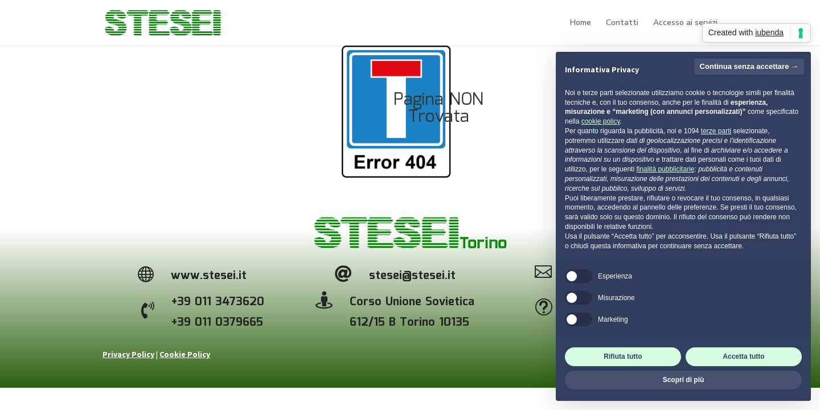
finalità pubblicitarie (665, 169)
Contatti (622, 23)
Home (580, 23)
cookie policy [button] (600, 121)
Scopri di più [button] (683, 380)
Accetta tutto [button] (743, 356)
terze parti (716, 131)
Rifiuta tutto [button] (623, 356)
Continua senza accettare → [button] (749, 66)
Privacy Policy (128, 354)
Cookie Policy (184, 354)
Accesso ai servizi (685, 23)
